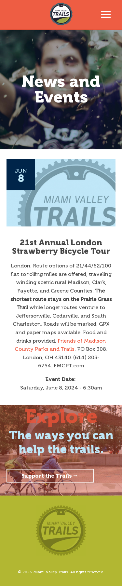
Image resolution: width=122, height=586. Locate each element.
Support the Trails (50, 476)
